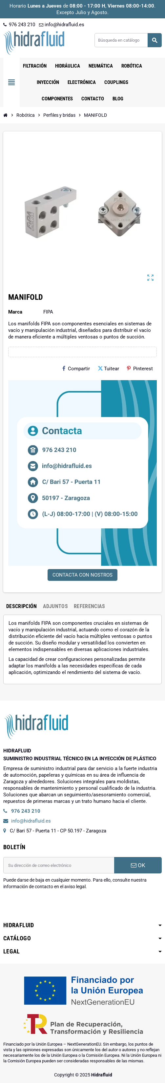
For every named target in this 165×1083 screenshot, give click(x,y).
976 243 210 (19, 25)
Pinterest (140, 369)
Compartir (76, 369)
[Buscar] (127, 40)
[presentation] (53, 906)
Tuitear (108, 369)
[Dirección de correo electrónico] (58, 865)
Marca (15, 312)
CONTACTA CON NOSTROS (82, 575)
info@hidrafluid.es (61, 25)
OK (138, 865)
